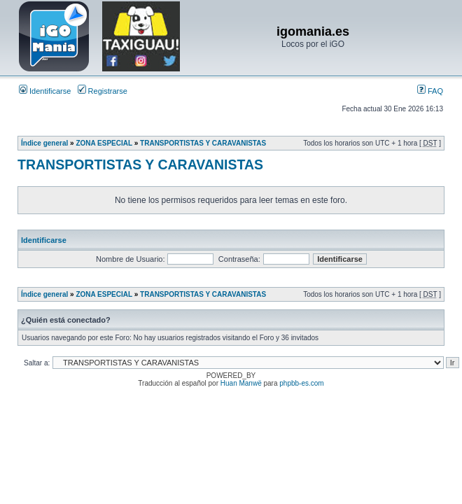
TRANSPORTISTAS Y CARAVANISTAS (203, 143)
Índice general (44, 143)
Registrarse (102, 91)
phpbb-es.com (301, 383)
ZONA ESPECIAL (104, 143)
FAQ (430, 91)
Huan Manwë (241, 383)
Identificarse (45, 91)
